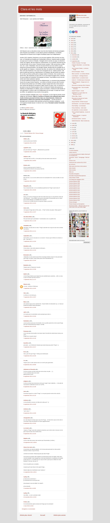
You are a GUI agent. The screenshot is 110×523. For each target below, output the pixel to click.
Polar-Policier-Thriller (74, 177)
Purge (40, 94)
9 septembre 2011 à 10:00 (30, 404)
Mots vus (71, 171)
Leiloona (26, 400)
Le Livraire (26, 428)
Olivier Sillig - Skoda (76, 96)
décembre (74, 54)
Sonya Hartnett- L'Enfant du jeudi (80, 101)
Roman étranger (39, 133)
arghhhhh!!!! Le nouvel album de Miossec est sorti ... (79, 93)
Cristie (25, 501)
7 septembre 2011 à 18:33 (30, 288)
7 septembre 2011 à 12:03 (30, 241)
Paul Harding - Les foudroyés (79, 105)
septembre (74, 61)
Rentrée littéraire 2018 (74, 198)
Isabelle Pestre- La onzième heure (80, 77)
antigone (26, 381)
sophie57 (26, 147)
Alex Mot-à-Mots (28, 216)
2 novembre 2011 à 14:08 (30, 488)
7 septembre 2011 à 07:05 (30, 143)
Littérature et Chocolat (29, 369)
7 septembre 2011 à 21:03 (30, 326)
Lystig (25, 476)
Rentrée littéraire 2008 (74, 181)
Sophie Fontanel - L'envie (78, 90)
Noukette (26, 265)
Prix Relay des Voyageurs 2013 (76, 179)
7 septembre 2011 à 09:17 (30, 181)
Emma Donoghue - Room (78, 71)
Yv (24, 360)
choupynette (27, 417)
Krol (25, 351)
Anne (25, 208)
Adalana (26, 156)
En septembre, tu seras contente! (80, 110)
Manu (25, 301)
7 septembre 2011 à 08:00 (30, 151)
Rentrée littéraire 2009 (74, 183)
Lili (24, 194)
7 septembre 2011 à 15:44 (30, 260)
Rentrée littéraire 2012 (74, 188)
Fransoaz (26, 331)
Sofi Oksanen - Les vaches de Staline (81, 103)
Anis (25, 391)
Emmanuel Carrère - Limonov (79, 118)
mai (73, 129)
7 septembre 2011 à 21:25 (30, 338)
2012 (72, 51)
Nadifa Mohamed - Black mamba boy (80, 120)
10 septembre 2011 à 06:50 (30, 442)
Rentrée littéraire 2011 (29, 133)
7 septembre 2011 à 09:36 (30, 190)
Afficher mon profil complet (82, 17)
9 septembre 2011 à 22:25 (30, 433)
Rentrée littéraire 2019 (74, 200)
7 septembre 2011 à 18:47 (30, 297)
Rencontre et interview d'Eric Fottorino (81, 85)
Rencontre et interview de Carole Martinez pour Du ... (79, 99)
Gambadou (26, 321)
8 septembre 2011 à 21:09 (30, 386)
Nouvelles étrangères (74, 173)
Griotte (25, 165)
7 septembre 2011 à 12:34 (30, 250)
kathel (25, 274)
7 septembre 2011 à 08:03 (30, 160)
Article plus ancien (60, 515)
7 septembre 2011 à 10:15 (30, 203)
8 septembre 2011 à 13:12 (30, 376)
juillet (73, 125)
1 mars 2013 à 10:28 (28, 505)
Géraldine (26, 246)
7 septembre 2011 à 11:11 (30, 231)
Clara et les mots (31, 9)
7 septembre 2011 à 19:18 (30, 316)
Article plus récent (26, 515)
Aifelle (25, 138)
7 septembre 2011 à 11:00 (30, 220)
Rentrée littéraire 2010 (74, 185)
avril (73, 131)
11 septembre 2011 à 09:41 (30, 472)
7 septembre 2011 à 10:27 (30, 212)
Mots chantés (72, 168)
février (73, 135)
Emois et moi (72, 160)
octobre (74, 59)
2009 (72, 142)
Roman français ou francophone (76, 204)
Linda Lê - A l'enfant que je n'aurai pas (81, 80)
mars (73, 133)
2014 (72, 46)
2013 (72, 49)
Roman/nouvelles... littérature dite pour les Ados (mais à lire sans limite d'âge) (79, 206)
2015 (72, 44)
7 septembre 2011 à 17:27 (30, 279)
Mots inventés (72, 170)
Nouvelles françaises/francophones (77, 175)
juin (73, 127)
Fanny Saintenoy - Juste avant (79, 107)
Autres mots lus (73, 152)
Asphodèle (26, 235)
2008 (72, 144)
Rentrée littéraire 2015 (74, 194)
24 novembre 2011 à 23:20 (30, 497)
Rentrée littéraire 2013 (74, 190)
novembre (74, 56)
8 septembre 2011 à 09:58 (30, 364)
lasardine (26, 343)
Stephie (25, 438)
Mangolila (26, 186)
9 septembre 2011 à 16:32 (30, 423)
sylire (25, 312)
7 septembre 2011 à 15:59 (30, 269)
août (73, 123)
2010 (72, 140)
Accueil (42, 515)
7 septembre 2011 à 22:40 (30, 355)
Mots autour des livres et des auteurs (78, 166)
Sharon (25, 284)
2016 (72, 42)
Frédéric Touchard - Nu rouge (79, 62)
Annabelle (26, 225)
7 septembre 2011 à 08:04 (30, 170)
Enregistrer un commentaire (28, 509)
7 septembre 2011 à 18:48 (30, 307)
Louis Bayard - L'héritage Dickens (80, 75)
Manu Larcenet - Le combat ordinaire (80, 73)
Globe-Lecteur (29, 107)
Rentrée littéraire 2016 (74, 196)
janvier (74, 137)
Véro (25, 293)
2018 (72, 40)
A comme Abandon (73, 150)
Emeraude (26, 255)
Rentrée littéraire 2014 (74, 192)
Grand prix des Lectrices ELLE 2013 (77, 162)
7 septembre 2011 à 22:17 (30, 347)
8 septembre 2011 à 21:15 (30, 395)
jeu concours (72, 164)
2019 (72, 38)
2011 (72, 53)
